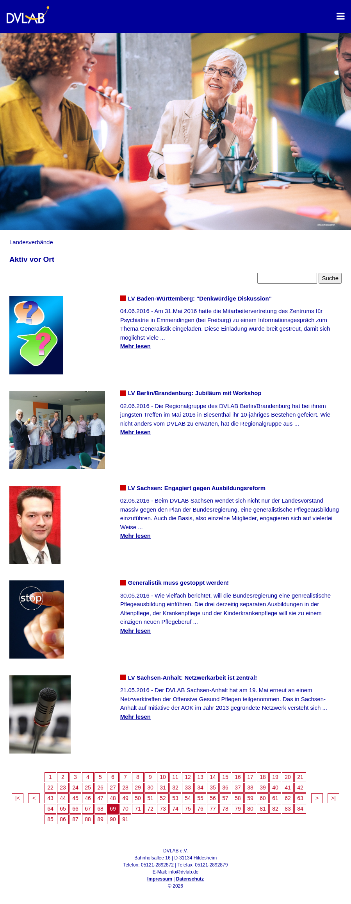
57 (225, 798)
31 (163, 787)
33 (188, 787)
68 (100, 809)
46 (88, 798)
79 (238, 809)
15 (225, 777)
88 (88, 819)
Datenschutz (190, 879)
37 (238, 787)
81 (263, 809)
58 (238, 798)
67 (88, 809)
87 (75, 819)
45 (75, 798)
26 (100, 787)
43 (50, 798)
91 (125, 819)
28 (125, 787)
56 (213, 798)
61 (275, 798)
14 (213, 777)
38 (250, 787)
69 (113, 809)
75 (188, 809)
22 (50, 787)
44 (63, 798)
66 (75, 809)
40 (275, 787)
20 (288, 777)
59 (250, 798)
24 (75, 787)
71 (138, 809)
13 (200, 777)
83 (288, 809)
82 (275, 809)
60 (263, 798)
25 (88, 787)
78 (225, 809)
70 (125, 809)
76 (200, 809)
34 (200, 787)
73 (163, 809)
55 (200, 798)
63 (300, 798)
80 (250, 809)
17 (250, 777)
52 (163, 798)
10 (163, 777)
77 (213, 809)
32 (175, 787)
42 (300, 787)
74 (175, 809)
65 (63, 809)
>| (333, 798)
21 (300, 777)
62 (288, 798)
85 (50, 819)
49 (125, 798)
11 (175, 777)
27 (113, 787)
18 (263, 777)
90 (113, 819)
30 (150, 787)
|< (17, 798)
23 (63, 787)
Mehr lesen (135, 346)
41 (288, 787)
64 (50, 809)
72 (150, 809)
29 (138, 787)
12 (188, 777)
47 (100, 798)
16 (238, 777)
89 (100, 819)
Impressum (159, 879)
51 (150, 798)
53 (175, 798)
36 (225, 787)
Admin (175, 893)
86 (63, 819)
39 (263, 787)
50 (138, 798)
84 (300, 809)
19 (275, 777)
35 (213, 787)
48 (113, 798)
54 (188, 798)
